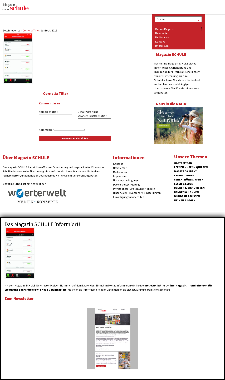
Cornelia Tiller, (32, 30)
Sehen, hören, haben (188, 179)
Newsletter (162, 33)
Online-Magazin (164, 29)
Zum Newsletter (18, 298)
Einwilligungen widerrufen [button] (128, 197)
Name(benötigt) (48, 111)
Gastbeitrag (183, 163)
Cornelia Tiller (55, 93)
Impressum (162, 45)
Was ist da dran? (185, 171)
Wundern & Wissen (187, 196)
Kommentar (46, 129)
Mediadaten (162, 37)
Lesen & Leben (183, 183)
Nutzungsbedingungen (126, 180)
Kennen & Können (186, 192)
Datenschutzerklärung (126, 184)
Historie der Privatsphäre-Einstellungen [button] (137, 192)
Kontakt (160, 41)
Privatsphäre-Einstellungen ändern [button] (134, 188)
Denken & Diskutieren (189, 187)
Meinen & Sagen (184, 200)
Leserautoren (184, 175)
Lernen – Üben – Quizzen (191, 167)
